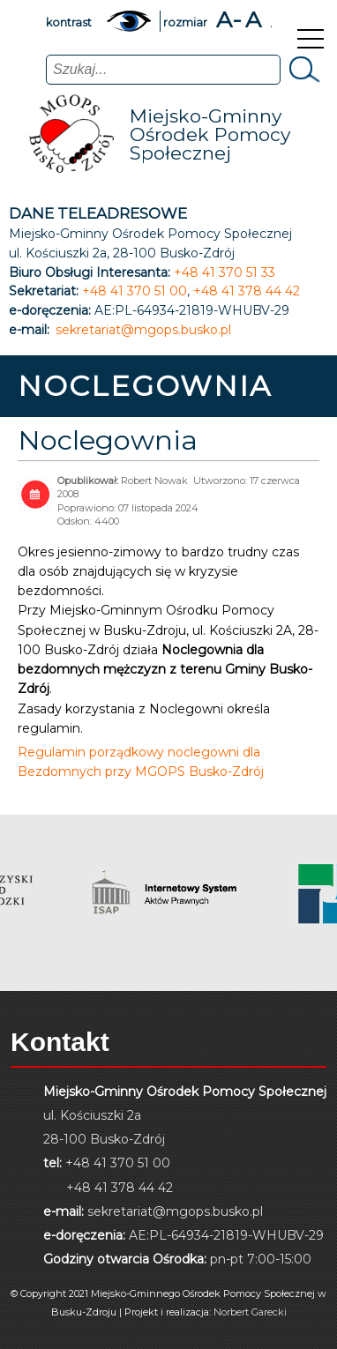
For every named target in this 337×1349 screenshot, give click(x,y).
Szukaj (302, 69)
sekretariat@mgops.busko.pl (143, 330)
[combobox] (163, 70)
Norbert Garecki (250, 1312)
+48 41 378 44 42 (246, 291)
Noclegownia (108, 440)
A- (229, 20)
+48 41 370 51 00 (134, 291)
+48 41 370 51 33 (224, 272)
